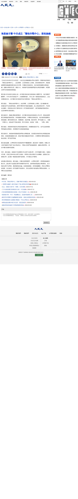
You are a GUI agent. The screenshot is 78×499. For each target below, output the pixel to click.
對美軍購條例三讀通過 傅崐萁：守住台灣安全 (15, 200)
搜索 (68, 22)
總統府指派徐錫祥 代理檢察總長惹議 (13, 205)
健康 (75, 19)
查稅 (37, 77)
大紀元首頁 (34, 238)
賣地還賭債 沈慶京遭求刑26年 (63, 85)
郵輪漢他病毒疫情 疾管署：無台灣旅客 (66, 93)
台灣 (16, 27)
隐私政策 (31, 252)
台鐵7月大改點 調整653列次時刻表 (65, 95)
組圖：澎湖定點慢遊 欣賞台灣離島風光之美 (71, 68)
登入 (60, 1)
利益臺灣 (33, 1)
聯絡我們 (26, 1)
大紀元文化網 (34, 240)
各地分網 (6, 27)
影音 (64, 19)
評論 (69, 19)
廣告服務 (39, 1)
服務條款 (26, 252)
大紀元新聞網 (4, 1)
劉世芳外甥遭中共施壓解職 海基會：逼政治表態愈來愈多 (18, 197)
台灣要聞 (20, 27)
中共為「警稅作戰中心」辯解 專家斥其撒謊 (15, 181)
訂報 (17, 1)
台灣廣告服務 (53, 233)
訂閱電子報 (45, 243)
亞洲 (12, 27)
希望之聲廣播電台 (34, 245)
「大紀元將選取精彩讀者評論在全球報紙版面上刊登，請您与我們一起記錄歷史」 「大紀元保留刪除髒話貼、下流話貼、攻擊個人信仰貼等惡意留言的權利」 (26, 216)
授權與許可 (21, 252)
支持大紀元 (35, 233)
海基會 (24, 77)
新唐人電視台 (34, 243)
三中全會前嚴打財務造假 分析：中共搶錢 (14, 189)
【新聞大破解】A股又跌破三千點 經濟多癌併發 (16, 184)
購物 (21, 1)
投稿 (61, 233)
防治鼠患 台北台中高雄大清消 (63, 98)
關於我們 (11, 1)
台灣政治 (27, 27)
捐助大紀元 (40, 252)
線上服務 (45, 238)
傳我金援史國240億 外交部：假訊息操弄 (14, 202)
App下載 (43, 233)
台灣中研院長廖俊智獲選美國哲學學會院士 (59, 68)
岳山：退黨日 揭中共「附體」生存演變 (13, 187)
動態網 (34, 248)
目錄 (72, 22)
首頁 (1, 27)
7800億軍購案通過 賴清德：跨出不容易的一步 (15, 192)
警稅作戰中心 (31, 77)
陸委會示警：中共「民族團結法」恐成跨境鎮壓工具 (18, 194)
